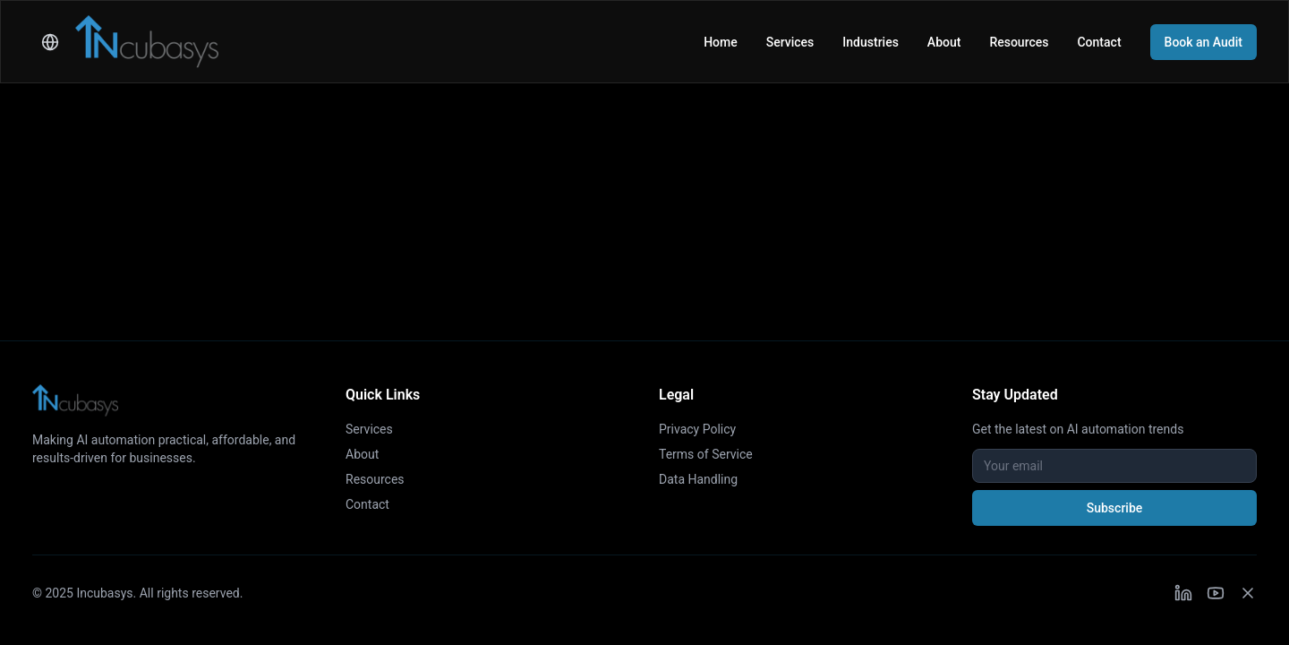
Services (790, 42)
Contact (1099, 42)
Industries (870, 42)
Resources (1018, 42)
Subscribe (1115, 508)
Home (721, 42)
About (944, 42)
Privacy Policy (697, 429)
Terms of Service (706, 454)
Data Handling (698, 479)
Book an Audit (1203, 42)
